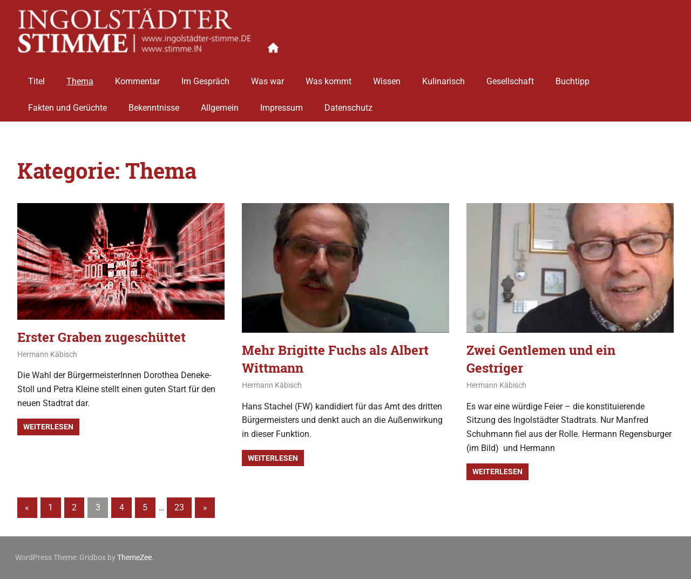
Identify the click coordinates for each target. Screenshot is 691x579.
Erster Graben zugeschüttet (101, 337)
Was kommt (328, 77)
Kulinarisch (443, 77)
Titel (36, 77)
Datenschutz (348, 104)
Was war (267, 77)
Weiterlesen (48, 426)
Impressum (281, 104)
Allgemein (220, 104)
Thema (79, 77)
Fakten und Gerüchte (67, 104)
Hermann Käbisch (47, 354)
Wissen (387, 77)
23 (179, 507)
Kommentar (137, 77)
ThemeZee (134, 557)
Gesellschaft (510, 77)
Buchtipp (572, 77)
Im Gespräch (205, 77)
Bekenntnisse (153, 104)
